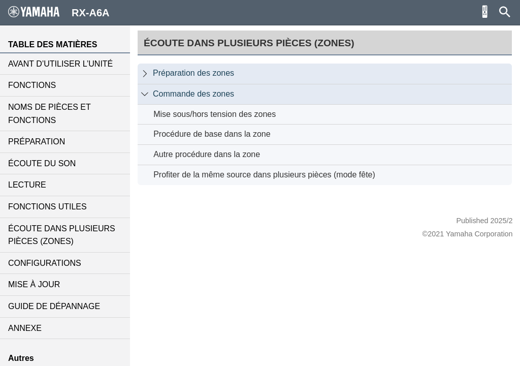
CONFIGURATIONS (44, 263)
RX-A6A (59, 12)
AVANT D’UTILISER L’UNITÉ (60, 63)
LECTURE (27, 184)
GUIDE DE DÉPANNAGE (54, 306)
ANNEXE (25, 328)
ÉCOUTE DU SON (42, 163)
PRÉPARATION (36, 141)
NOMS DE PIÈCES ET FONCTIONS (49, 114)
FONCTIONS (32, 85)
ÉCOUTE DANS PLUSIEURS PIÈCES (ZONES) (61, 235)
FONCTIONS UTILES (47, 206)
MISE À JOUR (34, 284)
